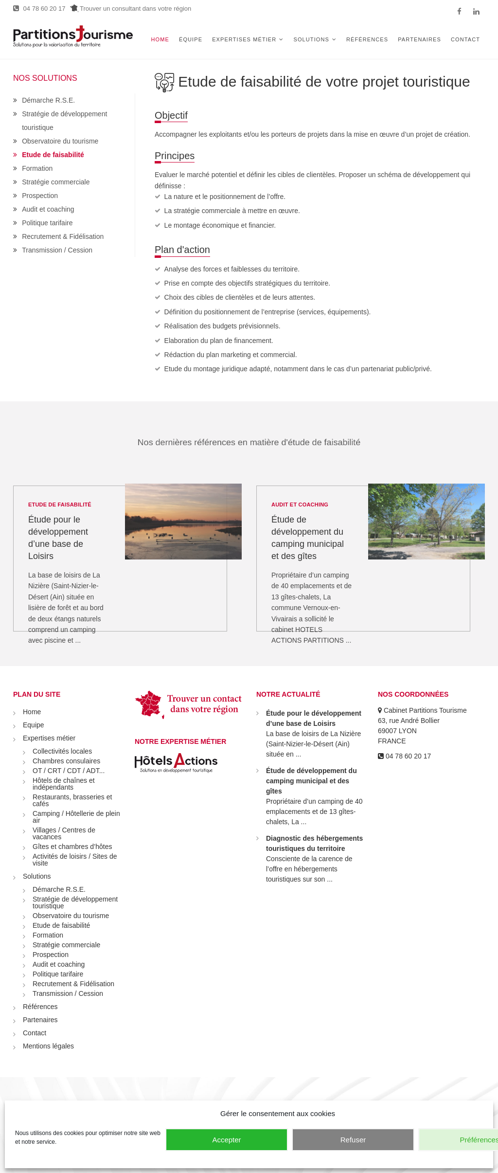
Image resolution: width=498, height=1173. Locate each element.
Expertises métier (244, 39)
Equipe (33, 725)
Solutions (311, 39)
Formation (37, 168)
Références (367, 39)
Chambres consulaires (66, 761)
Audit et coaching (48, 209)
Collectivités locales (62, 751)
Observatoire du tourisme (60, 141)
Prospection (40, 195)
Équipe (190, 39)
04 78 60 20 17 (39, 8)
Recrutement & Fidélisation (63, 236)
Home (160, 39)
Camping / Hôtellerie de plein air (76, 817)
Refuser (353, 1140)
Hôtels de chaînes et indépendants (64, 784)
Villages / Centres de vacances (64, 833)
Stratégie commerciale (55, 182)
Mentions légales (48, 1046)
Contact (465, 39)
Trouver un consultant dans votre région (130, 8)
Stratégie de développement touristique (75, 902)
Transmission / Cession (57, 250)
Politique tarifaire (47, 223)
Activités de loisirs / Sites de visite (75, 859)
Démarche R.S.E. (48, 100)
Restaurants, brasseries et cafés (72, 800)
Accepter (226, 1140)
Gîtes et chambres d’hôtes (72, 846)
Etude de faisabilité (53, 155)
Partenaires (419, 39)
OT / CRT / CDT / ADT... (69, 770)
